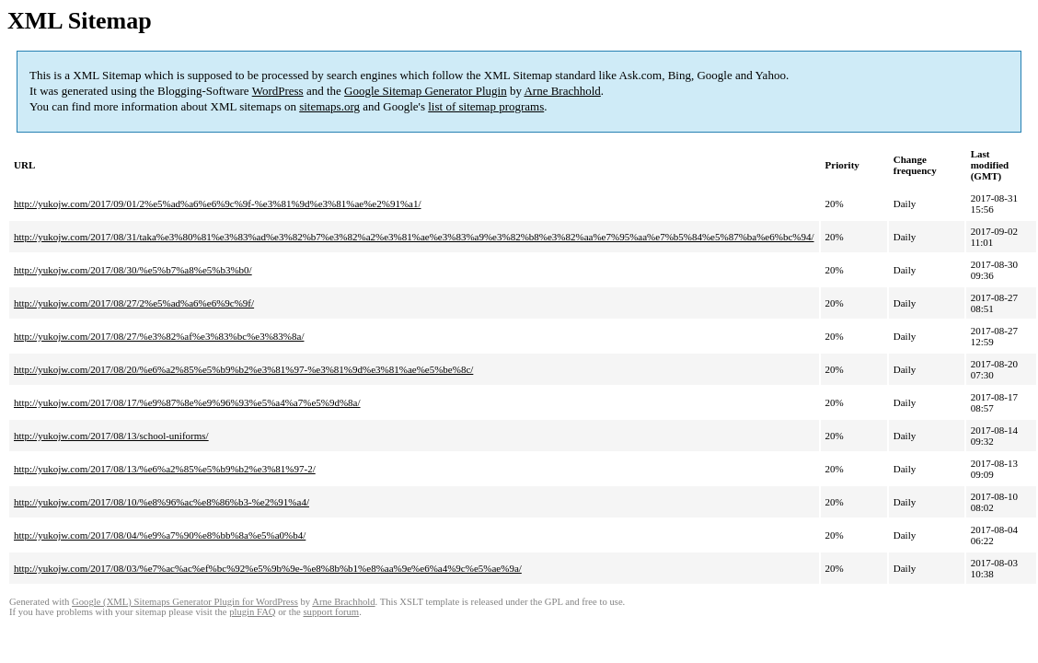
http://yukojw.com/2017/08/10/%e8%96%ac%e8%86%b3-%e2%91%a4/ (161, 501)
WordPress (278, 91)
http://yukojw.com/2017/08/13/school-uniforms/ (111, 435)
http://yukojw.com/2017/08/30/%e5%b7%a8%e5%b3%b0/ (133, 269)
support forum (331, 612)
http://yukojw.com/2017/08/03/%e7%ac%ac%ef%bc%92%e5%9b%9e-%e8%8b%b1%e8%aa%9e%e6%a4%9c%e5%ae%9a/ (268, 568)
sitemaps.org (329, 106)
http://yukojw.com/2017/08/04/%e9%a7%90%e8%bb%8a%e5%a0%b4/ (160, 535)
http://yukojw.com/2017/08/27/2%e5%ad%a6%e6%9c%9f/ (134, 302)
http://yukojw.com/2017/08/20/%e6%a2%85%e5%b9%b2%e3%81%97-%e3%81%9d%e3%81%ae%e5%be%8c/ (243, 369)
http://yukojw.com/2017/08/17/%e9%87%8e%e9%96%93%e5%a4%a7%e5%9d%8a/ (187, 402)
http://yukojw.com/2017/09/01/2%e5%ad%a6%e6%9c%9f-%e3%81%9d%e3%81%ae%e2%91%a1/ (217, 203)
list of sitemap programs (486, 106)
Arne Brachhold (562, 91)
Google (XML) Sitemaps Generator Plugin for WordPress (185, 602)
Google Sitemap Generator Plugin (425, 91)
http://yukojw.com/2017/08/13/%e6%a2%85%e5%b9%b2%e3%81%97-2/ (165, 468)
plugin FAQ (252, 612)
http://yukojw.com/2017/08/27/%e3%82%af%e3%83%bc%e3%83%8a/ (159, 336)
